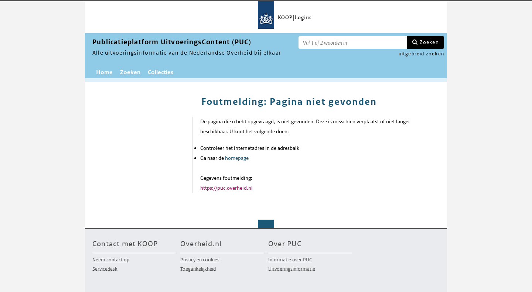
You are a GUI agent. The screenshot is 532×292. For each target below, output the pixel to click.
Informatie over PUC (290, 260)
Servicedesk (104, 268)
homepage (237, 158)
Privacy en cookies (199, 260)
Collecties (160, 72)
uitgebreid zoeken (421, 54)
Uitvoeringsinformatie (291, 268)
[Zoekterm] (353, 42)
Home (104, 72)
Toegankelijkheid (198, 268)
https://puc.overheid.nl (226, 188)
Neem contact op (110, 260)
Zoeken (429, 42)
